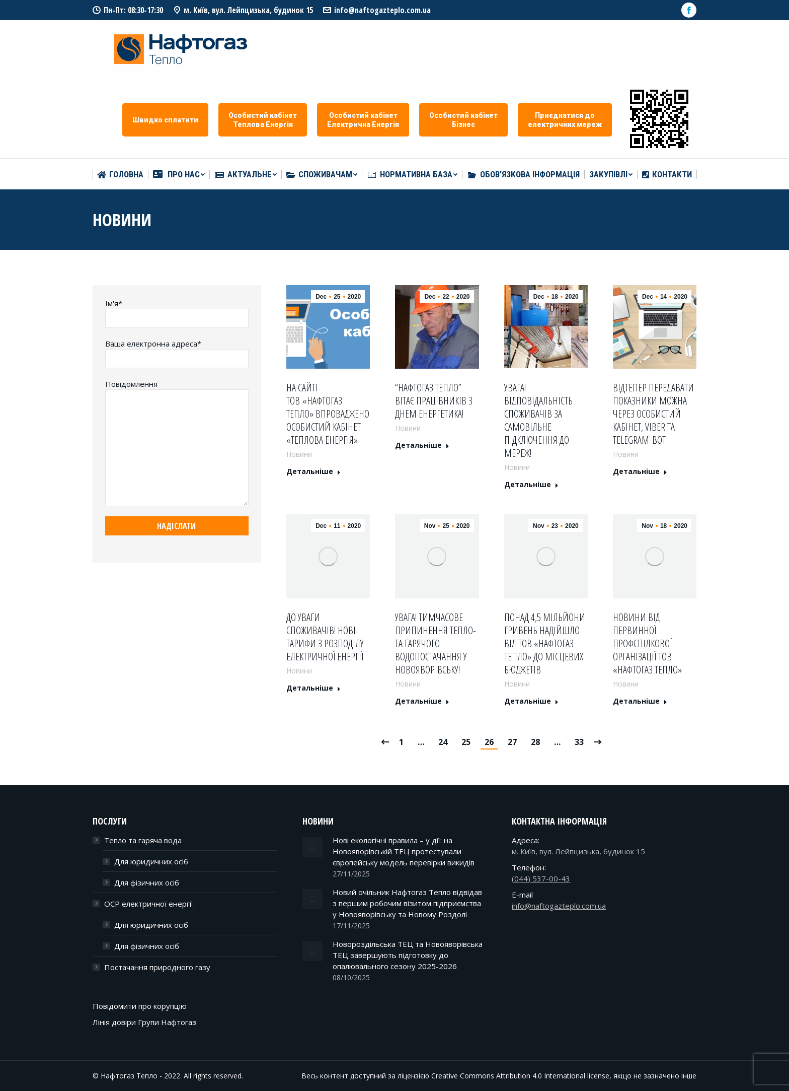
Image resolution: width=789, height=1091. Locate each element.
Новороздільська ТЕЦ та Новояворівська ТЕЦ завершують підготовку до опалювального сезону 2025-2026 (408, 955)
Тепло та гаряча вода (143, 840)
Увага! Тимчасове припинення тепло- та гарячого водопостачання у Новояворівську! (435, 643)
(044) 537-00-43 (541, 878)
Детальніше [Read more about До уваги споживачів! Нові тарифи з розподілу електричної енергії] (313, 688)
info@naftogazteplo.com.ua (382, 10)
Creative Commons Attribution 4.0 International (508, 1075)
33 (579, 741)
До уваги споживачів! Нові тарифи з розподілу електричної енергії (325, 637)
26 (489, 741)
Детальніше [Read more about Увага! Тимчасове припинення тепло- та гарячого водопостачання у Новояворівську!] (422, 701)
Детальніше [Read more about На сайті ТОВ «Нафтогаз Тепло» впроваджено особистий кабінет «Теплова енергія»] (313, 471)
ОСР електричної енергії (148, 904)
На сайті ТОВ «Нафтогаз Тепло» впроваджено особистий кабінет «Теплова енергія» (327, 414)
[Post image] (312, 847)
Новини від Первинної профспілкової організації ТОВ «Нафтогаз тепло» (647, 643)
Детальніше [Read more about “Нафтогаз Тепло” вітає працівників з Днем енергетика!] (422, 445)
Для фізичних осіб (146, 882)
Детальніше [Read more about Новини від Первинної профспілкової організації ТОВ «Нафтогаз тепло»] (640, 701)
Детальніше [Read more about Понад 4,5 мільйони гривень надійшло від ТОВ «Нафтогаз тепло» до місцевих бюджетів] (531, 701)
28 (535, 741)
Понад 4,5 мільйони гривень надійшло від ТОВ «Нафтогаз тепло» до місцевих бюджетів (544, 643)
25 (465, 741)
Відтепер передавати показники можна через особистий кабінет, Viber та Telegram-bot (653, 414)
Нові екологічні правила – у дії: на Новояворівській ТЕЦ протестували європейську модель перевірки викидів (404, 851)
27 (512, 741)
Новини (299, 454)
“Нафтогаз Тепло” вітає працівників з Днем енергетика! (433, 401)
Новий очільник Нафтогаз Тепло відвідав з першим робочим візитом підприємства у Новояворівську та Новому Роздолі (407, 903)
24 (442, 741)
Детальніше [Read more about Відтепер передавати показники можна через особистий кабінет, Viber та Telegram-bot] (640, 471)
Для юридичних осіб (151, 861)
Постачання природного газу (157, 967)
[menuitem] (120, 174)
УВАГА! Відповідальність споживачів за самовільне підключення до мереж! (538, 420)
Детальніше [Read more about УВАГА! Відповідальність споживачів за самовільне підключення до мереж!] (531, 484)
